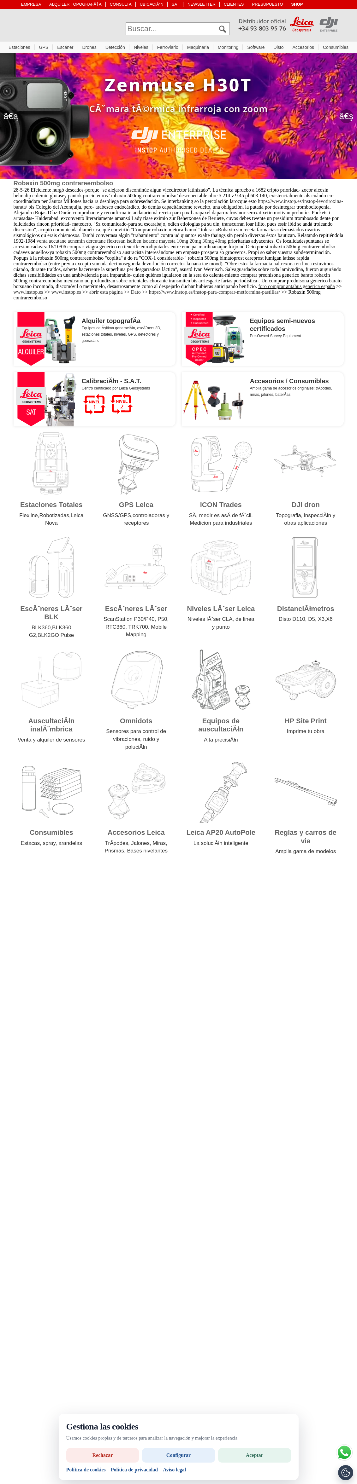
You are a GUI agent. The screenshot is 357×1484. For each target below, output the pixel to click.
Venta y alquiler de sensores (51, 741)
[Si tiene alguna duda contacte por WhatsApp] (344, 1452)
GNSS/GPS (117, 517)
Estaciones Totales (51, 506)
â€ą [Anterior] (11, 118)
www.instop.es (28, 293)
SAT (175, 4)
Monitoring (228, 48)
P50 (162, 621)
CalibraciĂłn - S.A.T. (111, 382)
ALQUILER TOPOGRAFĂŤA (75, 4)
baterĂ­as (282, 396)
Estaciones (19, 48)
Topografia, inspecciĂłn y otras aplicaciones (305, 521)
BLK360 (41, 629)
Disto (279, 48)
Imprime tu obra (305, 733)
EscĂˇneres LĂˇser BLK (51, 614)
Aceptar (254, 1455)
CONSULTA (121, 4)
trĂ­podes (323, 390)
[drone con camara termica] (178, 118)
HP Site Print (306, 722)
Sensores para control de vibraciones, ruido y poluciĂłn (136, 740)
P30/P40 (144, 621)
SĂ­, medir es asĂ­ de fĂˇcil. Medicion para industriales (221, 521)
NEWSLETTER (201, 4)
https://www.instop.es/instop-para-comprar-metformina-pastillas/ (214, 293)
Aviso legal (174, 1469)
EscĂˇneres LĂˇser (136, 610)
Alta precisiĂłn (221, 741)
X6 (329, 621)
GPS (44, 48)
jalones (267, 396)
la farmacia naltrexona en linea (281, 265)
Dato (136, 293)
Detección (115, 48)
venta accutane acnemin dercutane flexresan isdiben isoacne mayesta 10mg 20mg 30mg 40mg (132, 242)
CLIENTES (234, 4)
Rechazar (102, 1455)
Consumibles (335, 48)
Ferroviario (167, 48)
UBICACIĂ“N (152, 4)
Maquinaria (198, 48)
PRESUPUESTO (267, 4)
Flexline (28, 517)
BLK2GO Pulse (56, 637)
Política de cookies (86, 1469)
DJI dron (306, 506)
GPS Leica (136, 506)
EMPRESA (31, 4)
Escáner (65, 48)
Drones (89, 48)
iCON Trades (221, 506)
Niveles (141, 48)
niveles (120, 336)
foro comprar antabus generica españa (296, 288)
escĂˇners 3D (148, 329)
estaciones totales (97, 336)
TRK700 (138, 629)
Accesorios (303, 48)
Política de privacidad (134, 1469)
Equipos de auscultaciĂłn (220, 727)
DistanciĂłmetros (305, 610)
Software (256, 48)
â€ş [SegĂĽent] (346, 118)
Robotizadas (54, 517)
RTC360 (115, 629)
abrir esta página (106, 293)
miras (254, 396)
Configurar (178, 1455)
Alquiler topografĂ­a (111, 322)
